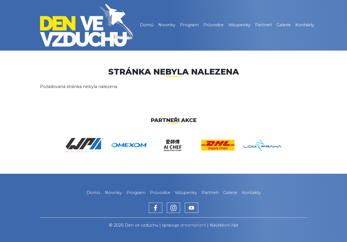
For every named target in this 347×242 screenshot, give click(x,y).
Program (189, 24)
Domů (147, 24)
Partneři (263, 24)
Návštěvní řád (224, 225)
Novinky (166, 24)
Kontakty (304, 24)
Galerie (283, 24)
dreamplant (193, 225)
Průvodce (213, 24)
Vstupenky (239, 24)
